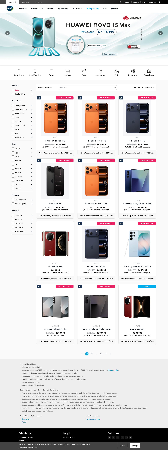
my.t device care (93, 419)
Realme (18, 172)
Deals (114, 8)
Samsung (18, 176)
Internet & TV (37, 8)
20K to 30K (19, 223)
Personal (12, 2)
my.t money (63, 8)
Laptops (18, 121)
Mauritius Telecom (26, 437)
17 (105, 354)
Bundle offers (20, 94)
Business (25, 2)
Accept (135, 445)
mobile (50, 8)
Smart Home (19, 113)
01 (87, 354)
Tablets (17, 117)
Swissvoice (19, 180)
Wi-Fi (17, 129)
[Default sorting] (143, 87)
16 (101, 354)
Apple (17, 153)
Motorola (18, 168)
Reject (122, 445)
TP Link (17, 184)
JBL (16, 164)
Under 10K (18, 215)
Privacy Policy (69, 437)
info (105, 8)
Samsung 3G (27, 419)
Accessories (19, 137)
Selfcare (136, 2)
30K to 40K (19, 227)
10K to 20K (18, 219)
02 (92, 354)
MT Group (38, 2)
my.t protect (93, 8)
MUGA (21, 440)
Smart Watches (21, 109)
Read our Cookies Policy (28, 447)
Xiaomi (17, 188)
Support (127, 2)
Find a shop (152, 2)
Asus (17, 157)
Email (143, 2)
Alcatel (17, 149)
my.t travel (77, 8)
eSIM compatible (21, 204)
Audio (17, 133)
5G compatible (20, 200)
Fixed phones (20, 125)
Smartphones (20, 106)
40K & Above (20, 231)
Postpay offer (113, 370)
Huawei (18, 161)
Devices (23, 8)
